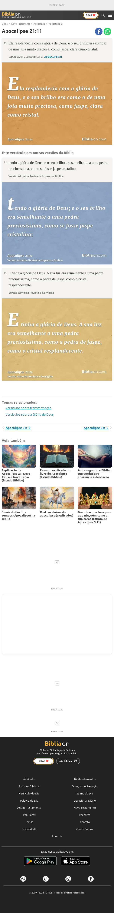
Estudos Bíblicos (29, 786)
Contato (85, 822)
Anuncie (57, 836)
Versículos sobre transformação (28, 408)
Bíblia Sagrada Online (16, 15)
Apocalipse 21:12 (98, 428)
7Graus (48, 892)
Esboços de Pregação (85, 786)
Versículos (29, 779)
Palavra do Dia (29, 800)
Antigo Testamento (29, 807)
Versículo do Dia (29, 793)
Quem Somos (84, 829)
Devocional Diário (85, 800)
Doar (91, 15)
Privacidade (29, 829)
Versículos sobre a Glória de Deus (30, 414)
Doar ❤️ (44, 761)
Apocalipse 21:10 (16, 428)
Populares (29, 815)
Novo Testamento (85, 807)
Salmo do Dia (85, 793)
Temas (29, 822)
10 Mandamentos (85, 779)
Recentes (84, 815)
